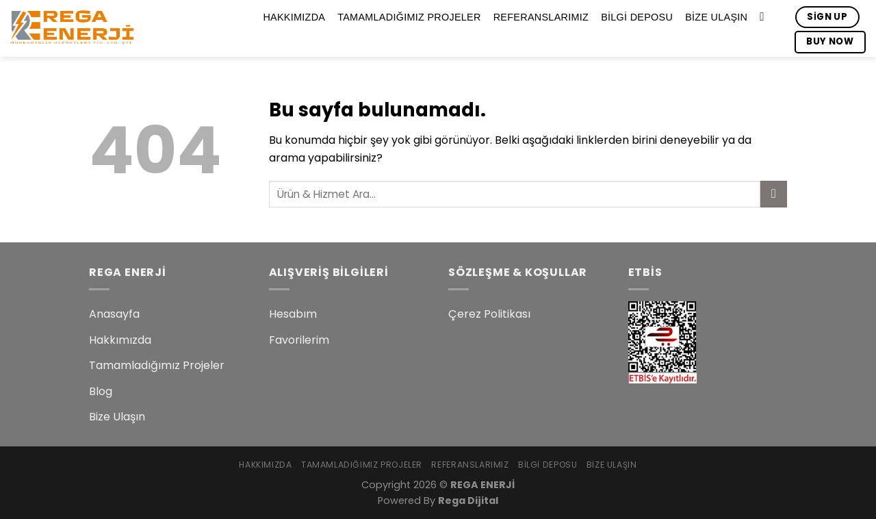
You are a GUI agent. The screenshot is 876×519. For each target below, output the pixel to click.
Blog (100, 391)
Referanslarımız (541, 17)
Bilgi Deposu (637, 17)
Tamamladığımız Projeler (408, 17)
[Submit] (773, 194)
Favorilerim (299, 340)
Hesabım (293, 314)
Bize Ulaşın (716, 17)
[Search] (765, 17)
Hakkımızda (294, 17)
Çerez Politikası (489, 314)
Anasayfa (114, 314)
